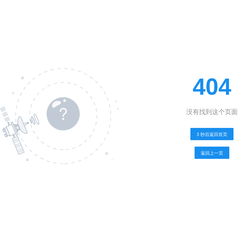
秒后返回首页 (212, 134)
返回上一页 (212, 153)
